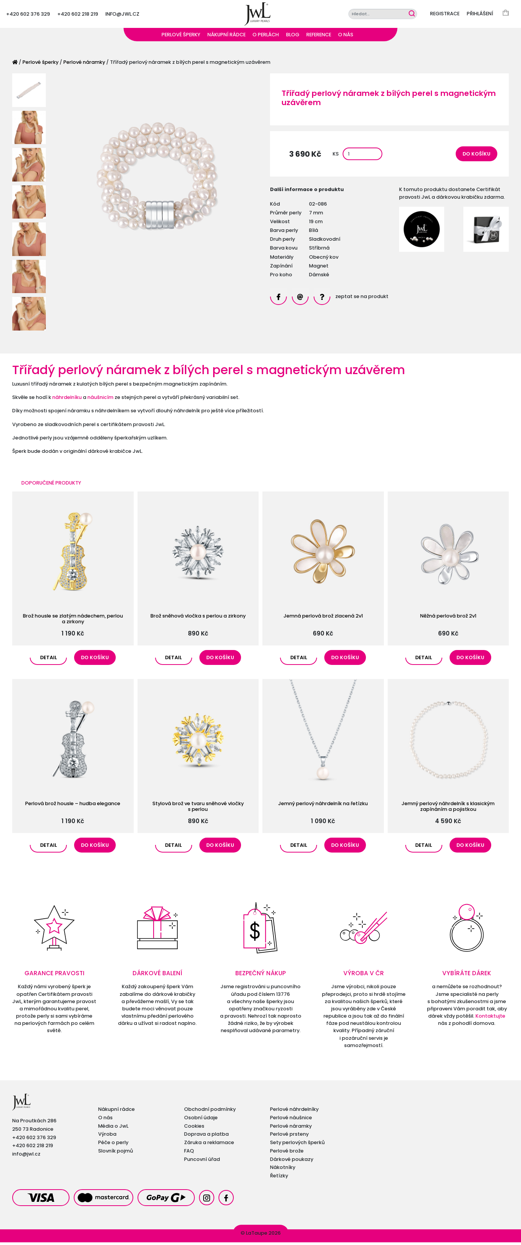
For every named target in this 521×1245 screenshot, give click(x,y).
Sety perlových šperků (297, 1145)
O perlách (265, 37)
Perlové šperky (181, 37)
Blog (292, 37)
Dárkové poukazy (291, 1162)
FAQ (189, 1153)
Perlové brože (287, 1153)
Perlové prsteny (289, 1136)
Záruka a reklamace (209, 1145)
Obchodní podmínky (210, 1112)
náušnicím (100, 400)
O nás (345, 37)
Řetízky (279, 1178)
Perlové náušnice (291, 1120)
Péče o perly (113, 1145)
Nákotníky (282, 1170)
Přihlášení (480, 15)
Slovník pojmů (115, 1153)
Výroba (107, 1136)
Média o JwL (113, 1128)
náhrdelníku (67, 400)
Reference (318, 37)
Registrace (445, 15)
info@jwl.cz (122, 15)
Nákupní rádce (226, 37)
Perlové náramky (84, 65)
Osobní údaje (201, 1120)
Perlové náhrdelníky (294, 1112)
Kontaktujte (490, 1018)
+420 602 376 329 (28, 15)
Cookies (194, 1128)
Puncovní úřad (202, 1162)
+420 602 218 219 (77, 15)
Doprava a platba (206, 1136)
